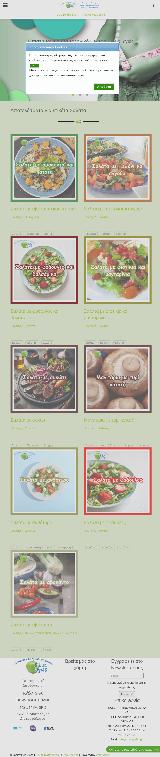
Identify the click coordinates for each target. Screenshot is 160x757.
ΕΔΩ (34, 66)
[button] (104, 86)
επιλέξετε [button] (54, 70)
